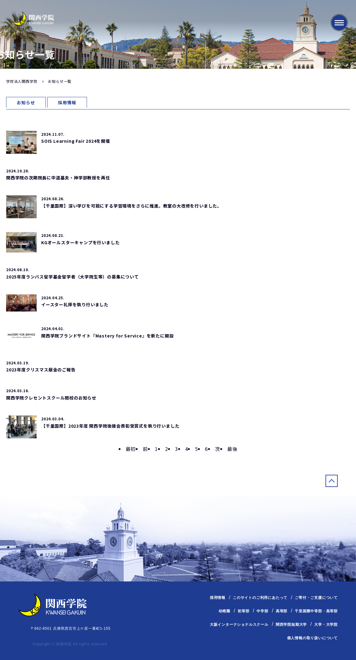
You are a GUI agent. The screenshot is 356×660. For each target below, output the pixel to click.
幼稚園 (224, 611)
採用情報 (67, 102)
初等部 (243, 611)
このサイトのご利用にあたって (260, 597)
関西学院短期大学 (291, 624)
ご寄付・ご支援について (316, 597)
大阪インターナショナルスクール (239, 624)
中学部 (262, 611)
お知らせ (26, 102)
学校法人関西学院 (21, 81)
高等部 (281, 611)
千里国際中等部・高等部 (316, 611)
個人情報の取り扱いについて (312, 638)
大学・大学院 (326, 624)
